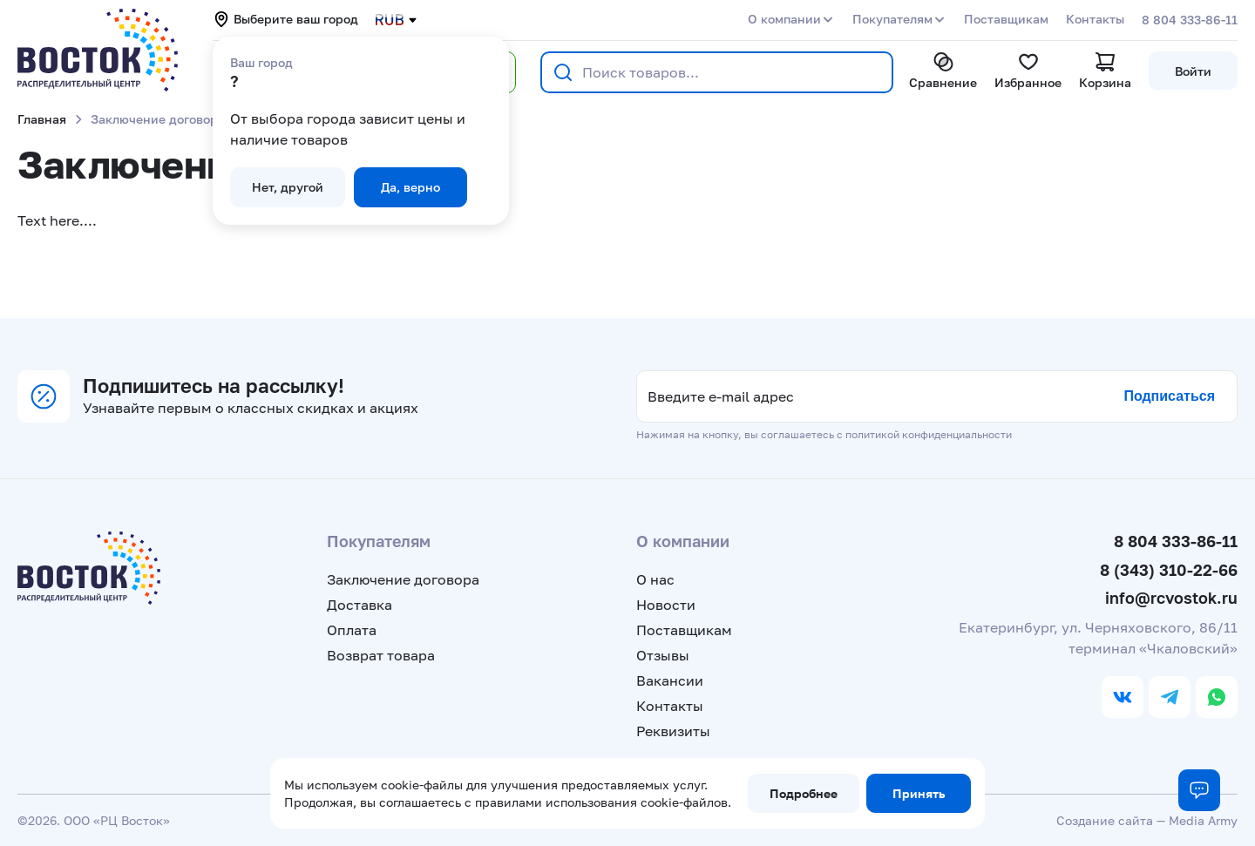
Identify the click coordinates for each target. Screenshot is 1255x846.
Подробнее (804, 793)
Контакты (1095, 18)
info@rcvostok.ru (1171, 597)
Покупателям (892, 18)
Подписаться (1169, 396)
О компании (784, 18)
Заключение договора (403, 579)
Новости (665, 604)
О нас (655, 579)
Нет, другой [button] (287, 186)
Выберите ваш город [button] (285, 19)
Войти (1193, 71)
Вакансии (669, 680)
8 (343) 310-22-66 (1169, 569)
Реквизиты (673, 731)
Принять (918, 793)
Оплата (351, 630)
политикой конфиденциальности (928, 434)
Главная (41, 119)
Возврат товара (381, 655)
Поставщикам (1006, 18)
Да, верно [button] (410, 186)
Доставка (359, 604)
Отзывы (662, 655)
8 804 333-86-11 (1190, 19)
